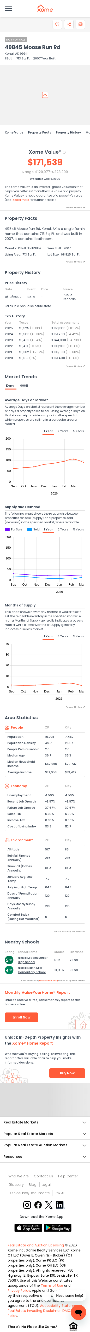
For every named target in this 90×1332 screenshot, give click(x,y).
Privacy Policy (19, 1290)
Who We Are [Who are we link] (18, 1176)
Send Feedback (45, 1104)
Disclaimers (20, 200)
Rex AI (59, 1193)
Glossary (16, 1184)
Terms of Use (52, 1285)
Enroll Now (21, 1017)
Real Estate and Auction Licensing (36, 1245)
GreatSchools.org (48, 980)
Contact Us (43, 1176)
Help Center (68, 1176)
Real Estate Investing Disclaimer (34, 1310)
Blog (32, 1184)
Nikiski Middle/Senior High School (33, 960)
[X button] (49, 1204)
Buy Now (67, 1073)
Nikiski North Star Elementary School (32, 970)
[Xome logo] (45, 8)
